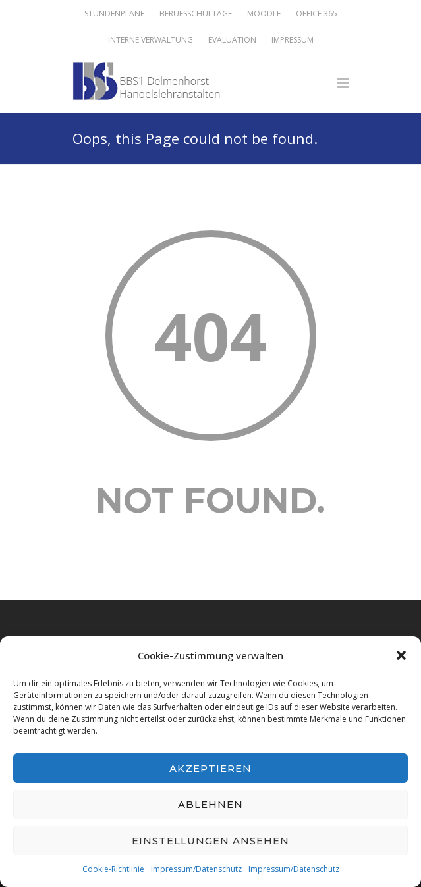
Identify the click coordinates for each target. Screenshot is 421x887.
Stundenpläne (114, 14)
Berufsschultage (195, 14)
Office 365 (316, 14)
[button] (401, 655)
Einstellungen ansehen (210, 840)
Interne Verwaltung (150, 40)
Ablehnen (210, 804)
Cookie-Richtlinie (113, 868)
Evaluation (232, 40)
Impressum (292, 40)
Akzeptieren (210, 768)
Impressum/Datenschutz (196, 868)
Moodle (264, 14)
